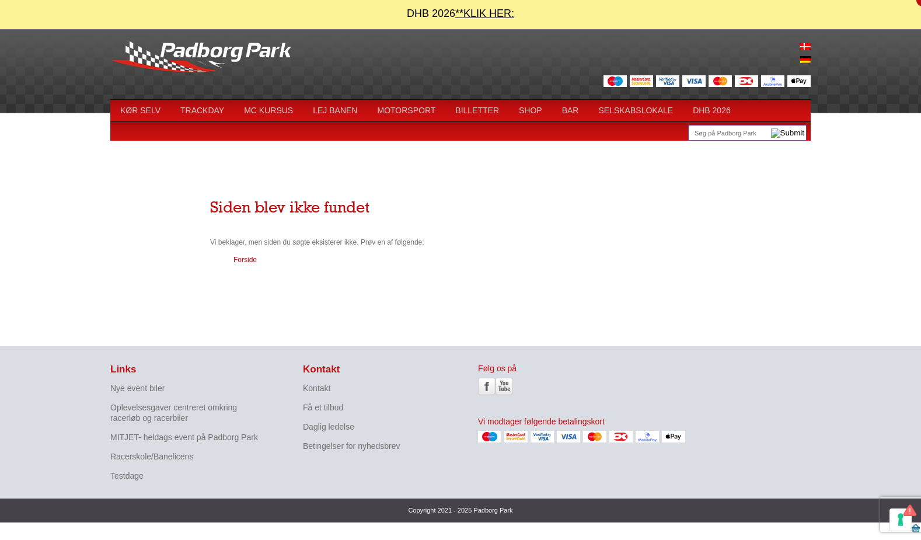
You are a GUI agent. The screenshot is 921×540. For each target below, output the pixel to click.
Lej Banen (335, 110)
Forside (245, 260)
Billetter (477, 110)
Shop (530, 110)
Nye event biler (137, 388)
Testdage (127, 475)
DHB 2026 (712, 110)
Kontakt (316, 388)
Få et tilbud (323, 407)
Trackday (202, 110)
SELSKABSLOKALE (635, 110)
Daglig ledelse (328, 426)
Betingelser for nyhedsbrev (351, 446)
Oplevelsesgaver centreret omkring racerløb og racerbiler (173, 413)
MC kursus (268, 110)
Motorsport (406, 110)
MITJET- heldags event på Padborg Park (184, 437)
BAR (570, 110)
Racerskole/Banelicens (151, 456)
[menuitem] (805, 47)
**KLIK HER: (484, 13)
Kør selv (140, 110)
